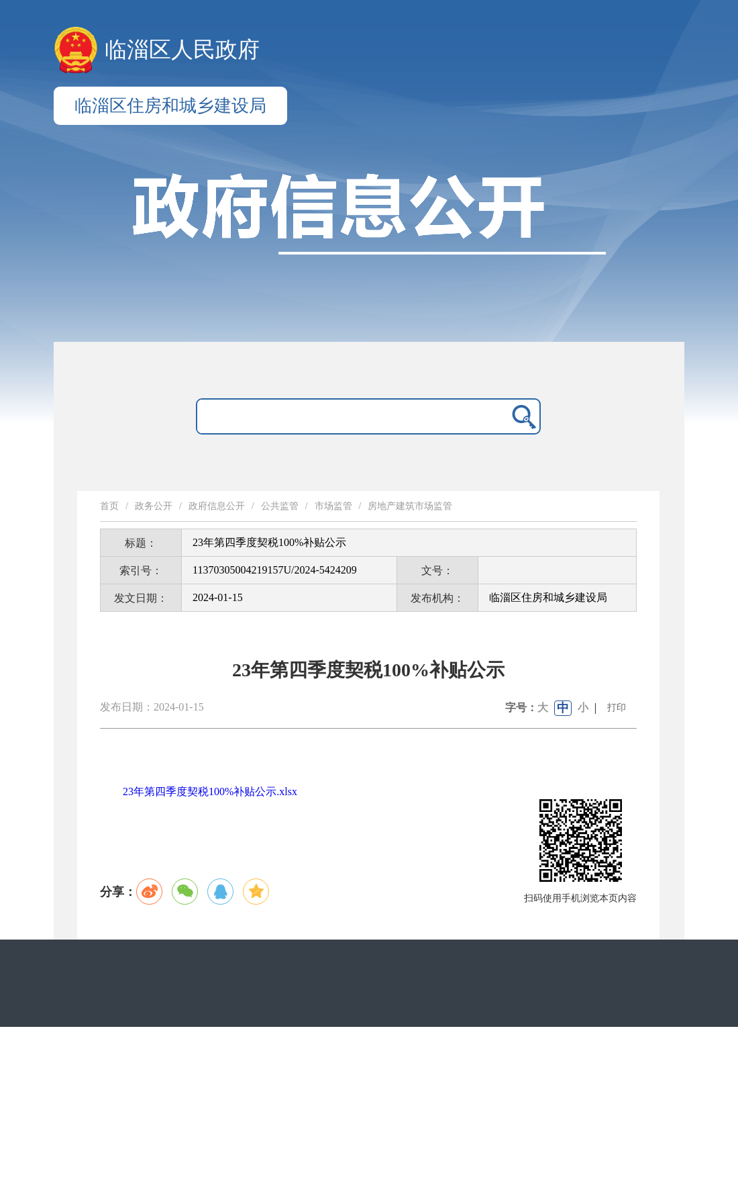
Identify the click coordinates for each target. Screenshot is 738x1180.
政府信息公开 (217, 506)
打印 (616, 707)
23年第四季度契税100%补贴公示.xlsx (210, 791)
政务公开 (153, 506)
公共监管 (280, 506)
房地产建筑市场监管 (410, 506)
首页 (109, 506)
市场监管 (333, 506)
